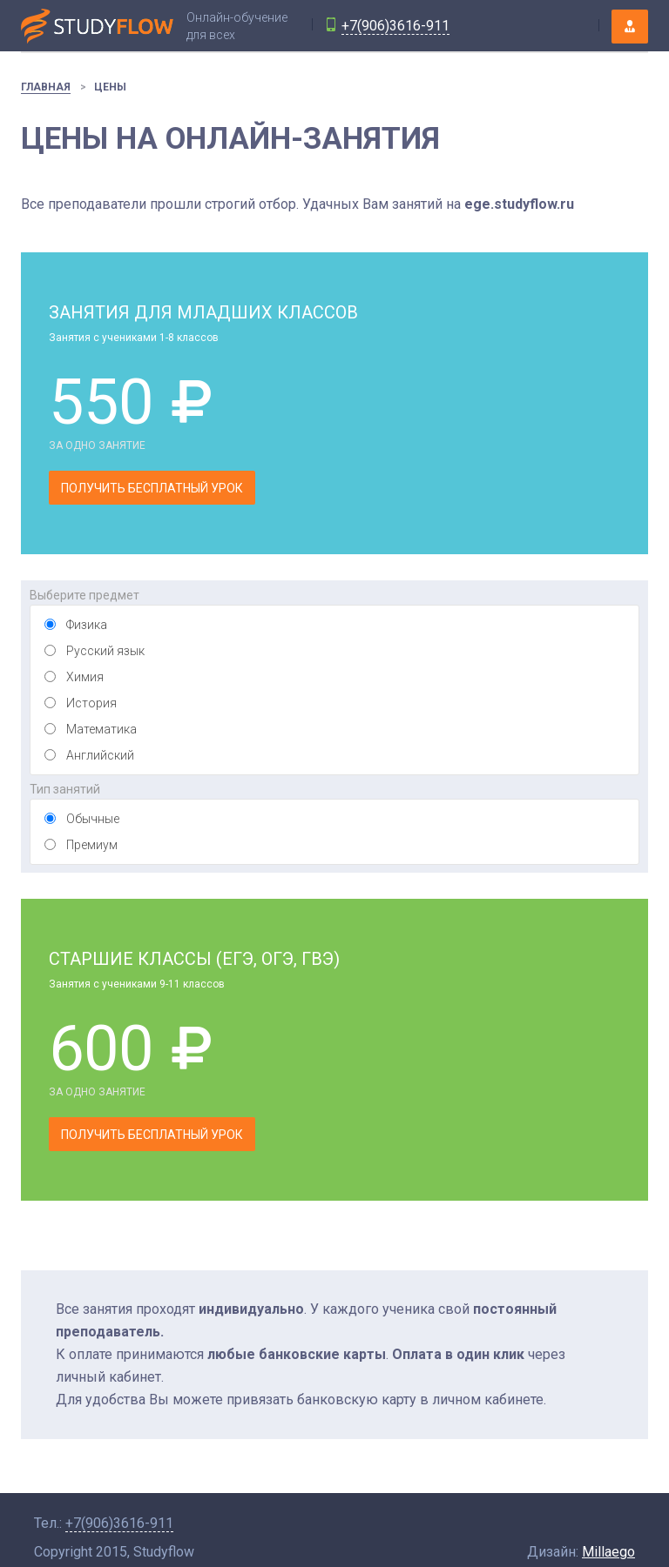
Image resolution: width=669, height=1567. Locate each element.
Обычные (92, 819)
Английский (100, 755)
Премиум (92, 845)
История (91, 703)
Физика (86, 625)
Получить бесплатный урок (152, 488)
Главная (46, 87)
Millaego (608, 1552)
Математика (101, 729)
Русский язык (105, 651)
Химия (85, 677)
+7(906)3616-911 (395, 25)
